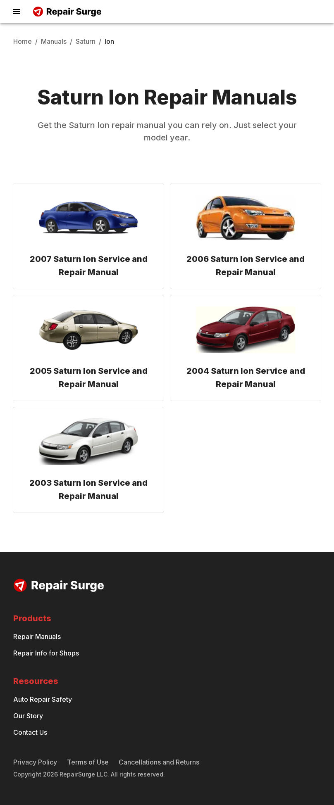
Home (22, 41)
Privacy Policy (35, 762)
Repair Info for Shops (46, 653)
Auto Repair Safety (42, 699)
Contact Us (30, 732)
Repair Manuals (37, 636)
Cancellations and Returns (159, 762)
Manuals (54, 41)
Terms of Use (88, 762)
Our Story (28, 716)
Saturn (85, 41)
